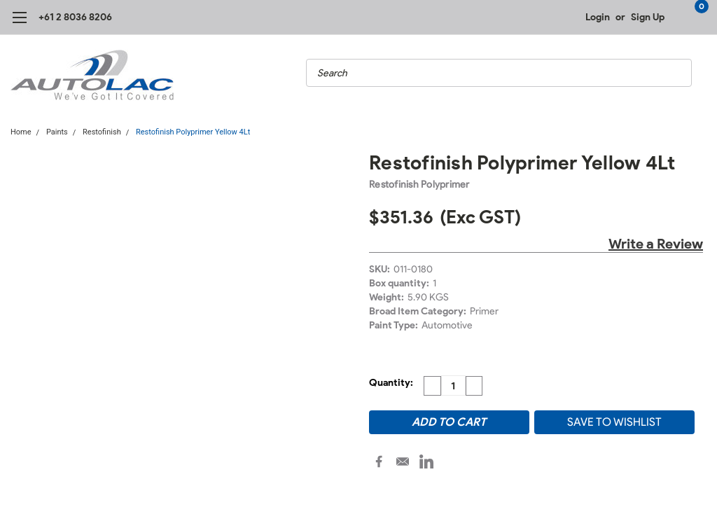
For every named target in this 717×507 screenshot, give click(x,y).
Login (597, 17)
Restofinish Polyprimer (419, 184)
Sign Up (647, 17)
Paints (57, 132)
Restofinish (102, 132)
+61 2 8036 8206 (75, 17)
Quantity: (391, 383)
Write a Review (655, 243)
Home (21, 132)
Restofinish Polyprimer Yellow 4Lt (193, 132)
